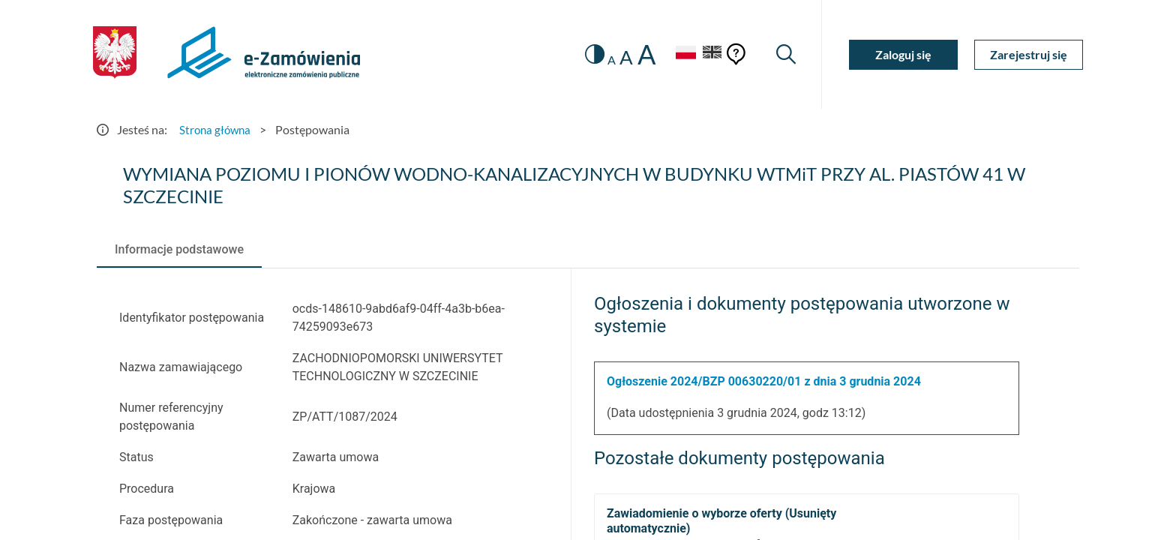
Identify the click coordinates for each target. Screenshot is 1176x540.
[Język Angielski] (710, 54)
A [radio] (604, 60)
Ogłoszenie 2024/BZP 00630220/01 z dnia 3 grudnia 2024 (764, 381)
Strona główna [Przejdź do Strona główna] (216, 129)
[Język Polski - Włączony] (678, 54)
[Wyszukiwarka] (785, 54)
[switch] (586, 54)
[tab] (179, 250)
